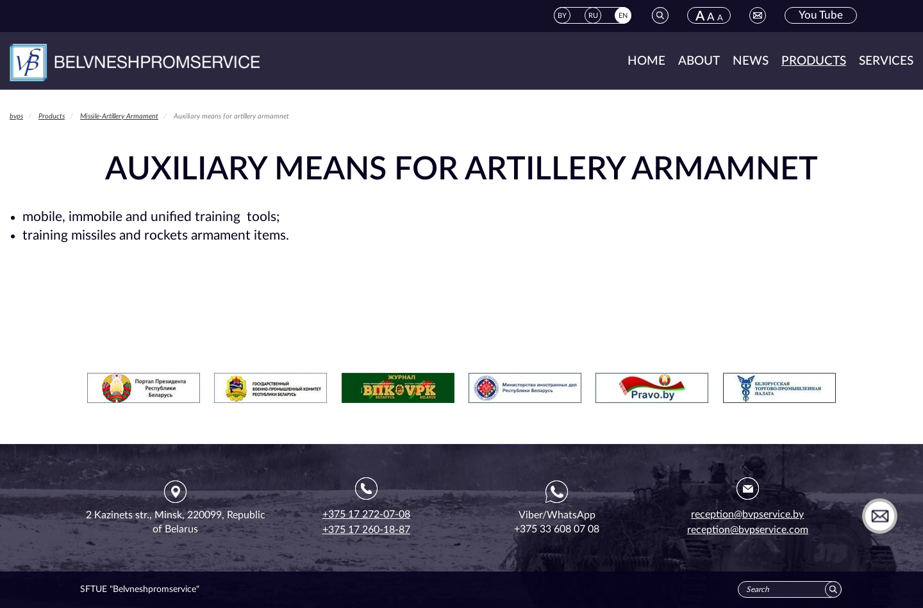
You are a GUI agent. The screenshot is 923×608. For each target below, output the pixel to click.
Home (646, 61)
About (699, 61)
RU (593, 15)
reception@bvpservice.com (747, 530)
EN (623, 15)
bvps (16, 116)
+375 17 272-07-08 (366, 514)
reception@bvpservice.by (747, 514)
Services (886, 61)
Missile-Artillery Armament (119, 116)
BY (562, 15)
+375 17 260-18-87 (366, 530)
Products (813, 61)
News (751, 61)
